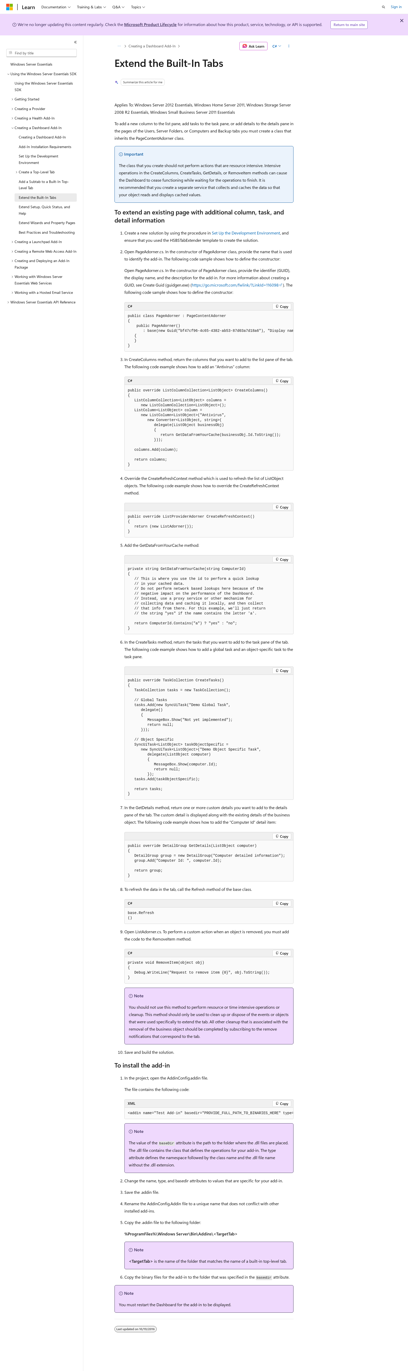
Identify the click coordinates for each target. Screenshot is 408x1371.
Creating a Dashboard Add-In (152, 45)
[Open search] (383, 7)
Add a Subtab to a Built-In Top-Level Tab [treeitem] (44, 185)
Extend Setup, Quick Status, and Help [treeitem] (44, 210)
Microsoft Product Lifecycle (150, 24)
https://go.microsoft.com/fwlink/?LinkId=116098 (235, 285)
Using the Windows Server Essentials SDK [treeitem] (44, 86)
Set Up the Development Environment (246, 233)
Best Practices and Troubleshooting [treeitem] (47, 232)
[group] (209, 331)
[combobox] (41, 53)
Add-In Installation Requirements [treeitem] (45, 146)
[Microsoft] (9, 7)
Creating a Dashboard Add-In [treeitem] (42, 137)
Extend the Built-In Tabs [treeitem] (37, 197)
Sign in (396, 6)
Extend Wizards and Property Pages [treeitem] (47, 222)
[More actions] (289, 46)
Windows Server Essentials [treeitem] (31, 64)
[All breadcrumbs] (119, 46)
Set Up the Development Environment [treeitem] (38, 159)
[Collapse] (75, 42)
